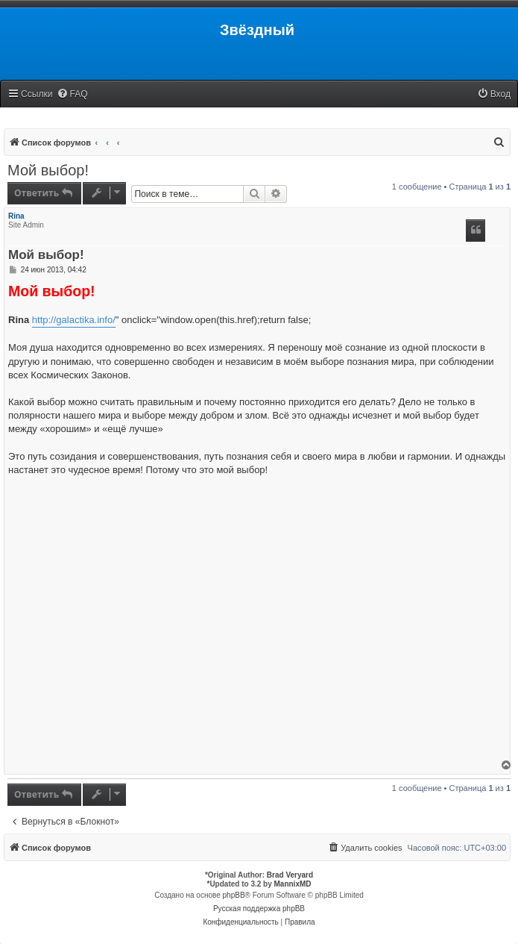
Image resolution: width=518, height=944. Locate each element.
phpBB (234, 895)
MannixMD (293, 884)
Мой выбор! (48, 170)
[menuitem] (72, 94)
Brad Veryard (290, 875)
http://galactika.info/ (74, 319)
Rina (16, 216)
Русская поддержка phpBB (259, 908)
